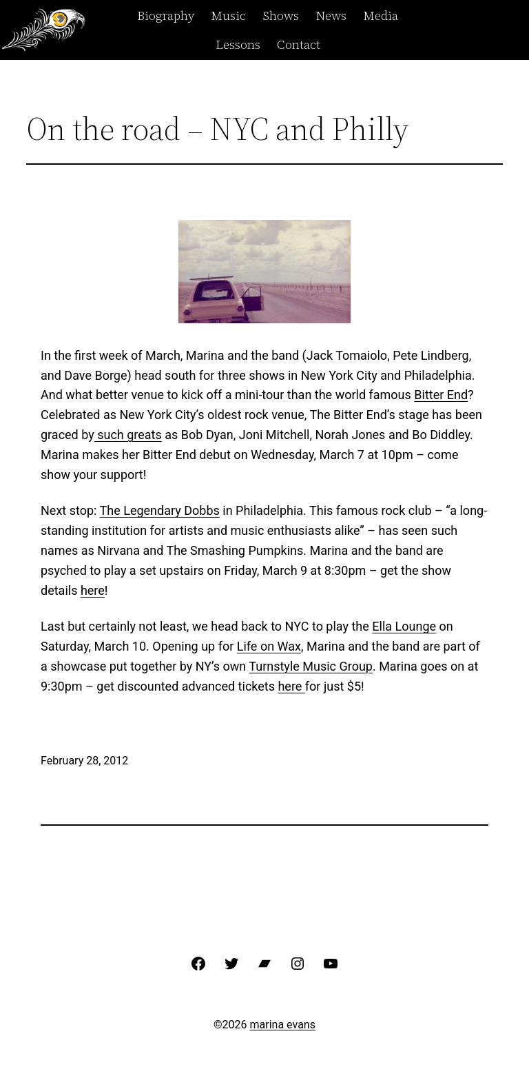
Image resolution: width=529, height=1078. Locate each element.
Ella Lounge (404, 626)
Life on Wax (269, 646)
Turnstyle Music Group (311, 666)
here (93, 590)
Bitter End (441, 394)
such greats (128, 434)
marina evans (282, 1024)
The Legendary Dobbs (160, 510)
